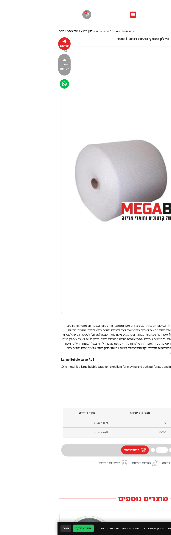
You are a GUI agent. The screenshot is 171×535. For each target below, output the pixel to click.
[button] (75, 15)
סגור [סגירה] (8, 528)
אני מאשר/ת (26, 528)
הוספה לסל (74, 450)
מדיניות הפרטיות (51, 528)
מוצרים (58, 31)
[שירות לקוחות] (6, 60)
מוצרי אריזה (45, 31)
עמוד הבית (71, 31)
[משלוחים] (7, 41)
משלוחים (7, 45)
